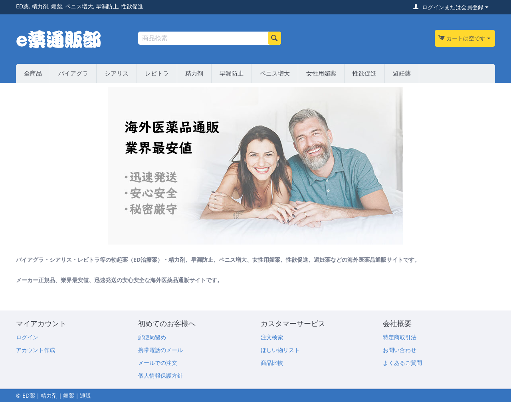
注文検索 (272, 337)
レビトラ (157, 73)
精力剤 (194, 73)
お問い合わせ (399, 350)
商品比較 (272, 362)
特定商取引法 (399, 337)
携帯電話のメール (160, 350)
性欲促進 (364, 73)
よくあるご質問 (402, 362)
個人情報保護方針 (160, 375)
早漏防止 (232, 73)
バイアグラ (73, 73)
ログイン (27, 337)
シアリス (117, 73)
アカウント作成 (35, 350)
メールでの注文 (157, 362)
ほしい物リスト (280, 350)
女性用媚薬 (321, 73)
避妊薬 (402, 73)
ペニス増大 (275, 73)
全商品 (33, 73)
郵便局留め (152, 337)
